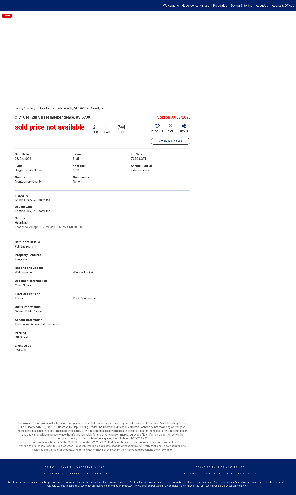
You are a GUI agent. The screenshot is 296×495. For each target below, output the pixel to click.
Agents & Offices (283, 5)
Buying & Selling (241, 5)
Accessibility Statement (202, 473)
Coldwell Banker (58, 467)
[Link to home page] (5, 5)
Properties (220, 5)
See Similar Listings (170, 141)
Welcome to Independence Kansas (186, 5)
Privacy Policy (232, 467)
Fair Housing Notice (242, 473)
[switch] (157, 129)
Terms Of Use (206, 467)
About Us (262, 5)
